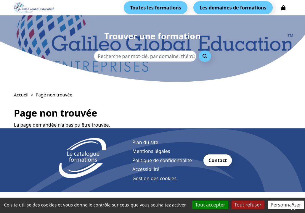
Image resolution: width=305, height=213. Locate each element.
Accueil (21, 95)
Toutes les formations (155, 7)
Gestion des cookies (154, 178)
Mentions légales (151, 151)
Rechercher (205, 56)
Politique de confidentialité (162, 160)
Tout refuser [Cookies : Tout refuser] (248, 204)
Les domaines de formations (233, 7)
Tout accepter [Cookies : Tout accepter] (210, 204)
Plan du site (145, 142)
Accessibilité (145, 169)
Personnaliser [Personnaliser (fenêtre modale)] (286, 204)
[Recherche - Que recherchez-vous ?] (145, 56)
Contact (217, 160)
